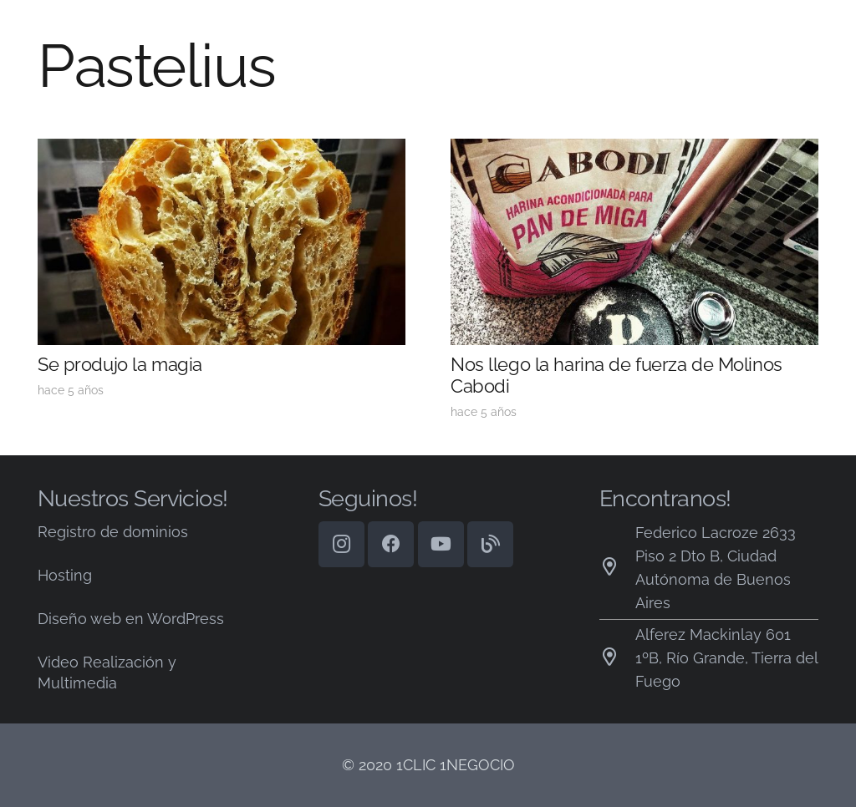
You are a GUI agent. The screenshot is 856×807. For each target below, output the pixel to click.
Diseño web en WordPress (131, 618)
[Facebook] (391, 544)
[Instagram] (341, 544)
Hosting (65, 575)
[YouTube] (441, 544)
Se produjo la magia (120, 364)
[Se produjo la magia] (221, 150)
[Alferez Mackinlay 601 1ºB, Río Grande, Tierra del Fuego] (617, 658)
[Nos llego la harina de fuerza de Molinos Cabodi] (634, 150)
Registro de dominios (113, 532)
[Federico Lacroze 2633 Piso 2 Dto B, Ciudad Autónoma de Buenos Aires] (617, 568)
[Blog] (490, 544)
